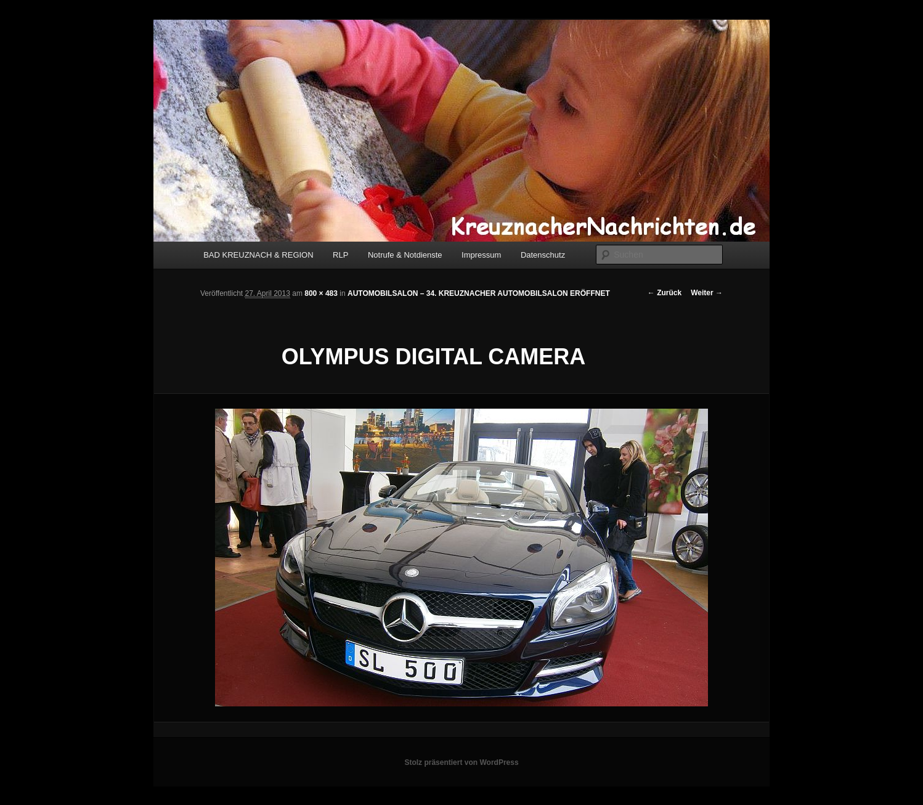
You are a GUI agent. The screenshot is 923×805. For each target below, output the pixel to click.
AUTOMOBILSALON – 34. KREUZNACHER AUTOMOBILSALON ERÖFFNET (479, 293)
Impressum (481, 254)
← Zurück (664, 292)
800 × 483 (321, 293)
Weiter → (707, 292)
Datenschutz (543, 254)
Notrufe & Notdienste (405, 254)
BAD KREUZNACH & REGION (258, 254)
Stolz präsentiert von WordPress (461, 762)
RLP (340, 254)
